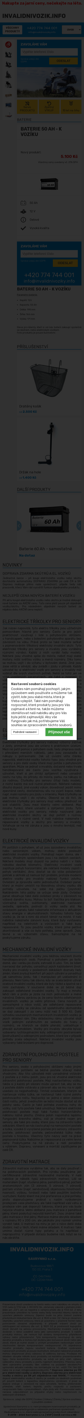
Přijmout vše (59, 732)
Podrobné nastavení (25, 732)
